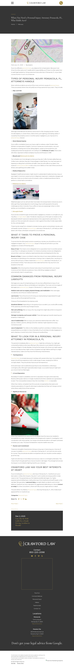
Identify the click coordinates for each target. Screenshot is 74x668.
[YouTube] (32, 556)
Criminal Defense (37, 568)
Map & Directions (37, 596)
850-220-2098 (37, 552)
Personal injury (15, 358)
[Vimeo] (38, 556)
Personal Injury (32, 489)
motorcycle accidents (22, 165)
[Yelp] (42, 556)
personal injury (27, 68)
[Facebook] (35, 556)
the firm (46, 381)
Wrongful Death (18, 211)
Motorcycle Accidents (27, 156)
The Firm (37, 565)
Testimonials (37, 578)
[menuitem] (13, 636)
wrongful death (21, 216)
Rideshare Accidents (19, 183)
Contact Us (37, 581)
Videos (37, 575)
